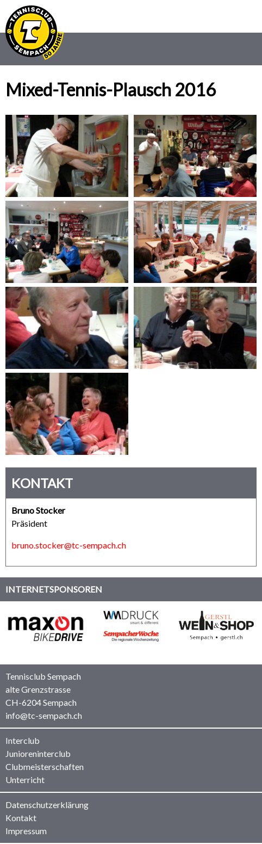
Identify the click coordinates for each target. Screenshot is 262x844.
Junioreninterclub (38, 753)
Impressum (26, 830)
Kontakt (20, 817)
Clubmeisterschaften (44, 766)
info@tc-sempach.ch (43, 715)
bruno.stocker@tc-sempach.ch (68, 545)
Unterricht (25, 779)
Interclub (22, 740)
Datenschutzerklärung (47, 804)
